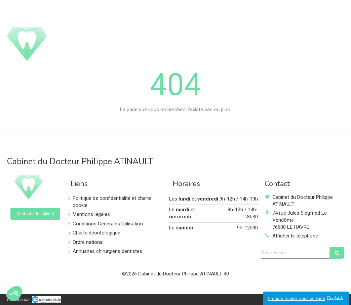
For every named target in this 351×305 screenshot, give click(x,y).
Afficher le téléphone (295, 236)
